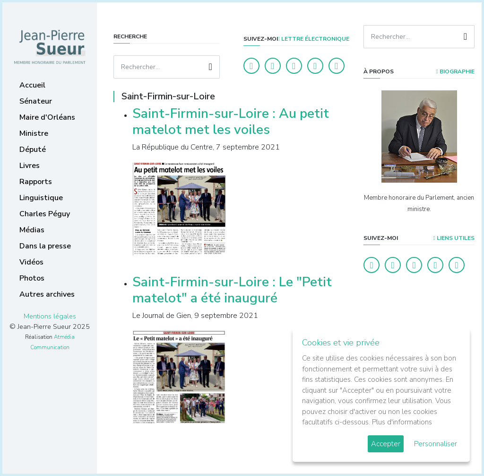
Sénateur (35, 101)
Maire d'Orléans (47, 117)
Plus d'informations (402, 422)
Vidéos (31, 262)
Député (32, 149)
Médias (31, 230)
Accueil (32, 85)
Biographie (455, 71)
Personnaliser (435, 444)
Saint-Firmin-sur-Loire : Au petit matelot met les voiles (230, 122)
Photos (31, 278)
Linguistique (41, 198)
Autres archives (47, 294)
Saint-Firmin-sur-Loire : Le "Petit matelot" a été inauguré (232, 290)
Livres (29, 165)
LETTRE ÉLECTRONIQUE (313, 39)
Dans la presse (45, 246)
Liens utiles (454, 238)
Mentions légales (50, 316)
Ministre (33, 133)
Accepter (385, 444)
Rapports (35, 181)
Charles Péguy (44, 214)
